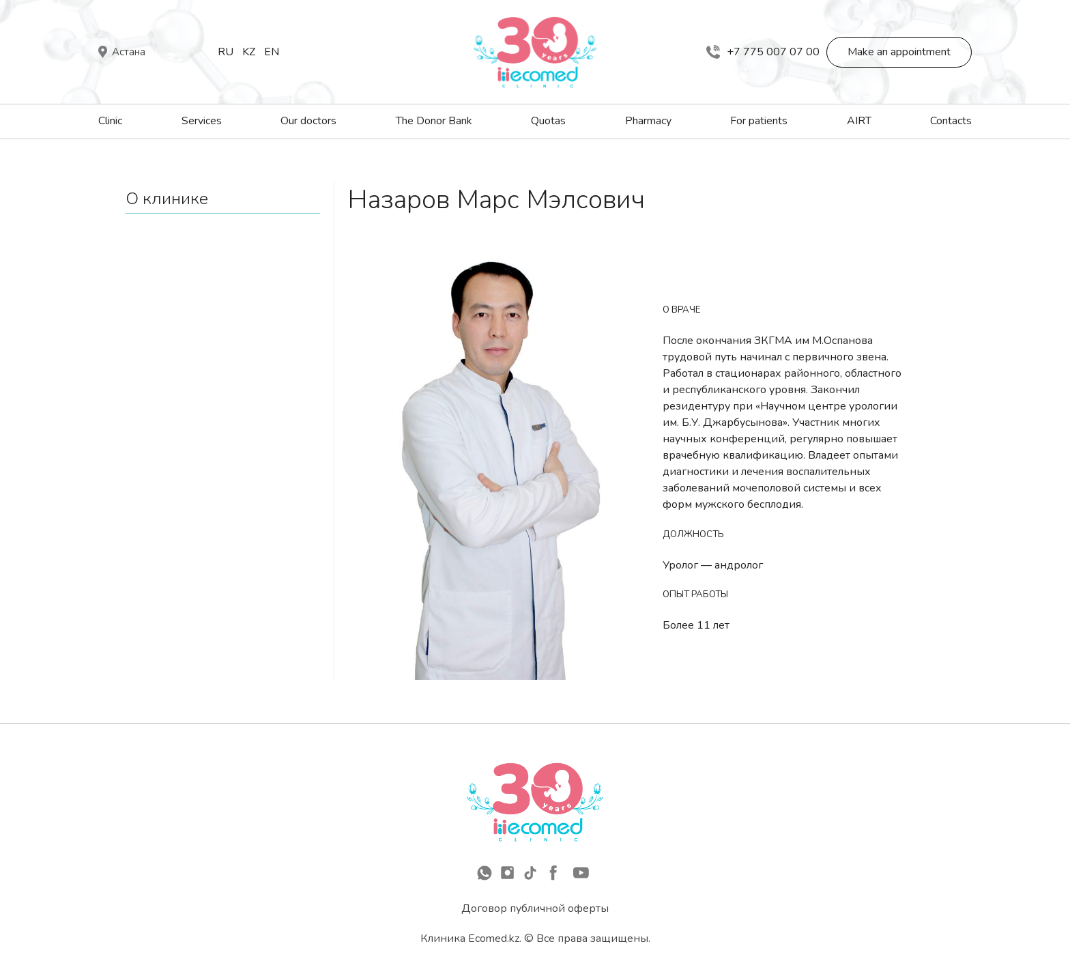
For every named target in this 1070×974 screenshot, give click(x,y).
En (271, 51)
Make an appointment (899, 51)
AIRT (859, 120)
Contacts (951, 120)
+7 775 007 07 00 (763, 51)
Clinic (110, 120)
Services (202, 120)
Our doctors (308, 120)
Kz (248, 51)
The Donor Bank (434, 120)
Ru (225, 51)
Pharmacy (648, 120)
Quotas (548, 120)
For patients (758, 120)
